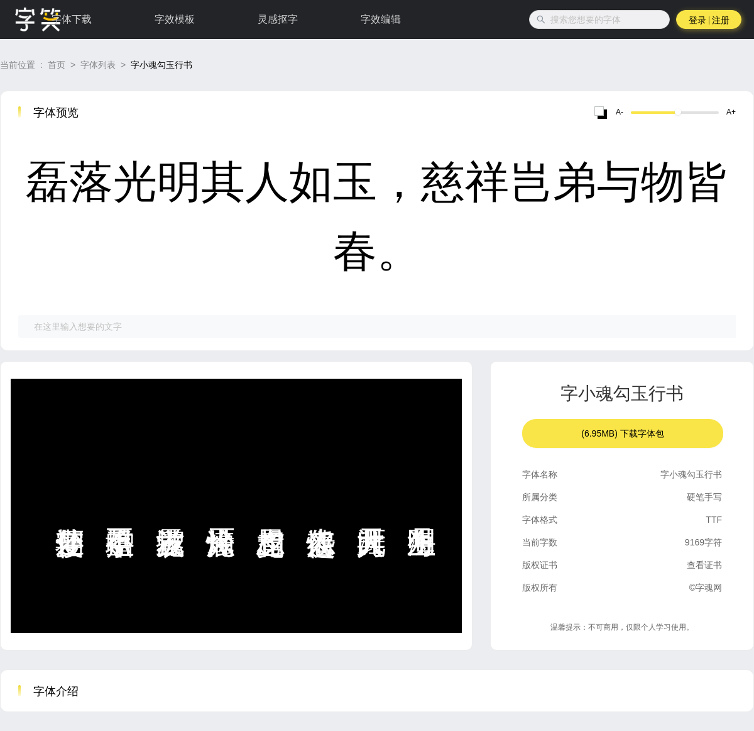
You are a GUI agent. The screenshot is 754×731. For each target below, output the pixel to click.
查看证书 (704, 565)
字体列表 (98, 65)
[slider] (678, 112)
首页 (56, 65)
